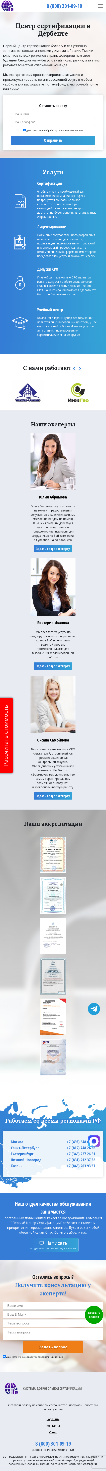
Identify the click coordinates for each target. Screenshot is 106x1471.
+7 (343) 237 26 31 (81, 1154)
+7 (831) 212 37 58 (81, 1160)
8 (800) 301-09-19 (53, 1443)
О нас (53, 1432)
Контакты (53, 1426)
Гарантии (53, 1419)
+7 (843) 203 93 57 (81, 1166)
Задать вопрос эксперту (53, 549)
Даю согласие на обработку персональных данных (54, 130)
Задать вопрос (53, 1346)
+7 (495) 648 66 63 (81, 1141)
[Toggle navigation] (100, 6)
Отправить (53, 140)
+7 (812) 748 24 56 (81, 1147)
